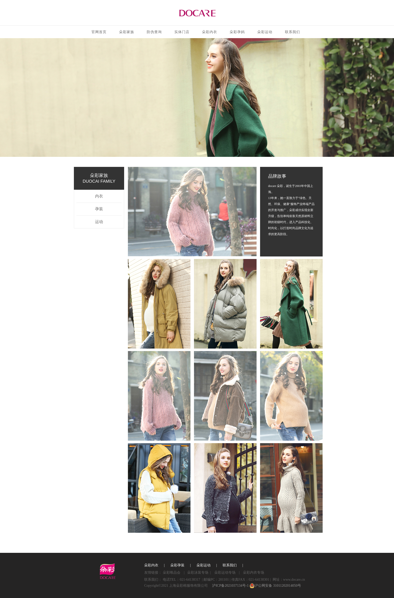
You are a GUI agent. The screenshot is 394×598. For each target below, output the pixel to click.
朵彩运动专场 (224, 572)
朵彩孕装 (177, 565)
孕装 (99, 209)
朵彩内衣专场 (253, 572)
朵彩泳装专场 (197, 572)
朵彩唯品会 (171, 572)
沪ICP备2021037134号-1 (230, 585)
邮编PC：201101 (216, 579)
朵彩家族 (126, 32)
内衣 (99, 196)
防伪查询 (154, 32)
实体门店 (181, 32)
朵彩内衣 (209, 32)
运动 (99, 222)
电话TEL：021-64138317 (181, 579)
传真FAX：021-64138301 (250, 579)
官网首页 (99, 32)
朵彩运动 (264, 32)
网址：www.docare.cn (289, 579)
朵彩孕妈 (237, 32)
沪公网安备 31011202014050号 (275, 585)
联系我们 (292, 32)
